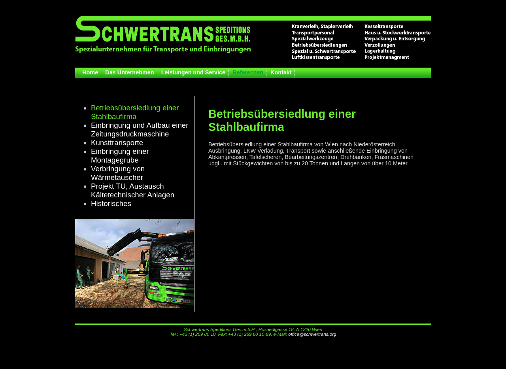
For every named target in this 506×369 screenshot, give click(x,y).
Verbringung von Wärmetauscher (118, 173)
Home (90, 72)
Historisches (111, 203)
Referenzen (247, 72)
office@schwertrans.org (312, 334)
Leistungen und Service (193, 72)
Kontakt (281, 72)
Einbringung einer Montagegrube (120, 155)
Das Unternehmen (129, 72)
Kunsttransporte (117, 142)
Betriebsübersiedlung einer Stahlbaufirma (135, 112)
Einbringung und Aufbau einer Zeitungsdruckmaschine (139, 129)
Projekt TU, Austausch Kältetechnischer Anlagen (132, 190)
